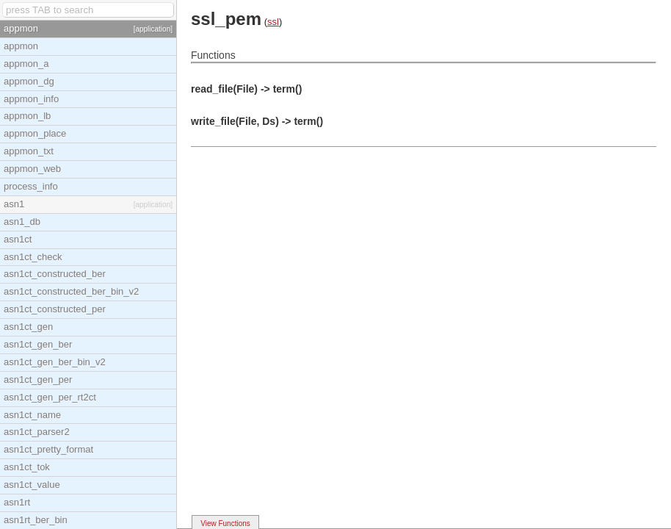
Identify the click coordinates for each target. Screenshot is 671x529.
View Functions (225, 523)
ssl (273, 21)
